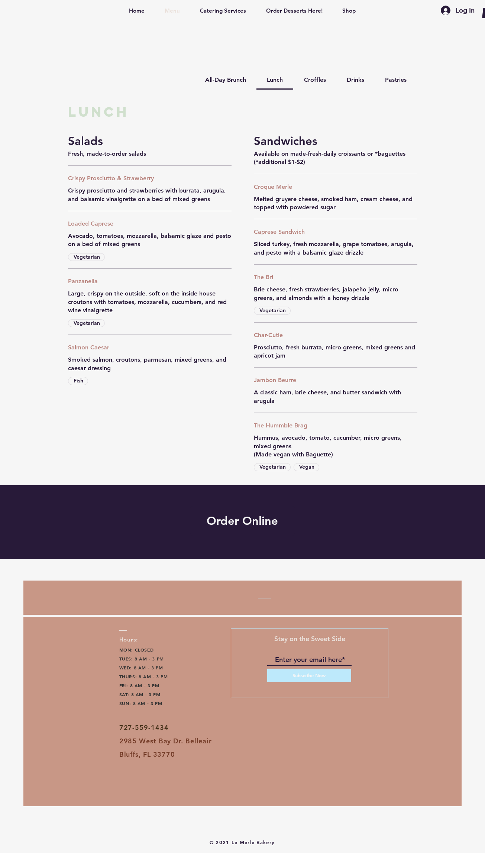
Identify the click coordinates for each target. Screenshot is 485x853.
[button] (137, 10)
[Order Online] (242, 521)
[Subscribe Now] (309, 675)
